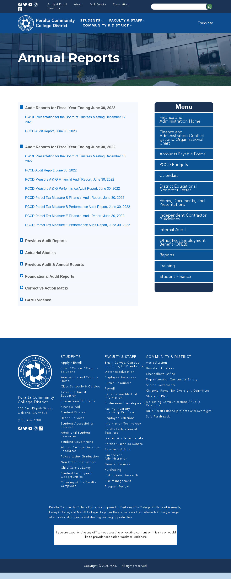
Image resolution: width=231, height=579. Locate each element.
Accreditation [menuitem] (156, 371)
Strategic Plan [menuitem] (156, 405)
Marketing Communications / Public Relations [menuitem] (173, 413)
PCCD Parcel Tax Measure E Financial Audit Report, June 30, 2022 (74, 226)
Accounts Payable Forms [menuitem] (182, 165)
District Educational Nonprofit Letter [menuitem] (178, 199)
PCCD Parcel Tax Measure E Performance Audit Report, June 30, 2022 (77, 235)
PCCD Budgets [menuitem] (174, 175)
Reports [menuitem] (167, 266)
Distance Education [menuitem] (119, 381)
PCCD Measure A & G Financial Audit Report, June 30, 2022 (69, 190)
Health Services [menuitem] (72, 427)
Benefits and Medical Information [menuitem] (121, 405)
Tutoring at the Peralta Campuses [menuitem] (78, 493)
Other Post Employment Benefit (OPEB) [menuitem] (183, 253)
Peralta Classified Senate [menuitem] (124, 453)
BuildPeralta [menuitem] (98, 4)
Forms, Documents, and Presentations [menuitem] (182, 213)
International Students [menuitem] (78, 410)
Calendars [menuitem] (169, 186)
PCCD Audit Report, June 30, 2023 (51, 141)
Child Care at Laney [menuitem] (76, 476)
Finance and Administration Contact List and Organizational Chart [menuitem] (182, 148)
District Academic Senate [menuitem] (124, 447)
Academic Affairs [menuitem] (117, 458)
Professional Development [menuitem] (125, 412)
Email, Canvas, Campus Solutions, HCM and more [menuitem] (124, 373)
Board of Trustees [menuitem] (160, 377)
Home (22, 38)
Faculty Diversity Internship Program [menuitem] (119, 420)
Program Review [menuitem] (117, 495)
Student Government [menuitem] (77, 451)
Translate (205, 23)
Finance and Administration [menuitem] (116, 466)
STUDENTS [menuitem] (90, 20)
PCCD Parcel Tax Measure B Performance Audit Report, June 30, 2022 (77, 217)
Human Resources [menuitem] (118, 392)
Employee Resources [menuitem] (120, 386)
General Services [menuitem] (117, 473)
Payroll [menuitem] (110, 397)
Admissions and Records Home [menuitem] (79, 388)
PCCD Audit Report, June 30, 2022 (51, 180)
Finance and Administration (53, 38)
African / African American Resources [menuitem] (81, 458)
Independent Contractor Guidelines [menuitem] (183, 228)
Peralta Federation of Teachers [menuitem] (121, 440)
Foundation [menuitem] (120, 4)
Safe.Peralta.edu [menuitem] (158, 425)
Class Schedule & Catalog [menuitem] (80, 395)
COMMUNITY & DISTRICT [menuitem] (106, 25)
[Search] (182, 7)
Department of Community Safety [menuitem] (172, 388)
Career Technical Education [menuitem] (73, 403)
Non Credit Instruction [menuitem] (78, 471)
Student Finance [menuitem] (175, 287)
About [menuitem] (78, 4)
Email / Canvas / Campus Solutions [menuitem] (79, 379)
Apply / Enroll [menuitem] (71, 371)
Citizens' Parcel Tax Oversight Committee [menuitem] (178, 399)
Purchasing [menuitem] (113, 479)
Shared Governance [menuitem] (161, 394)
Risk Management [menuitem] (118, 490)
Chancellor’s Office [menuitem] (160, 383)
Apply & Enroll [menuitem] (57, 4)
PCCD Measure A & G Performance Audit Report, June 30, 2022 (72, 199)
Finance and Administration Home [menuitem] (180, 130)
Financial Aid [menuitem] (70, 416)
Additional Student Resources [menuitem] (75, 443)
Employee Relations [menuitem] (120, 427)
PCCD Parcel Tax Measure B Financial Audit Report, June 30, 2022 (74, 208)
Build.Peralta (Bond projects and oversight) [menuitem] (179, 420)
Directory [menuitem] (54, 8)
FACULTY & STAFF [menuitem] (125, 20)
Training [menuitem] (167, 276)
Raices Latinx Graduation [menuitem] (80, 465)
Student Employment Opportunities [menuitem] (77, 484)
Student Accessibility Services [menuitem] (77, 434)
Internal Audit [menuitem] (173, 240)
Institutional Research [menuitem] (121, 484)
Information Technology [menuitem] (123, 432)
